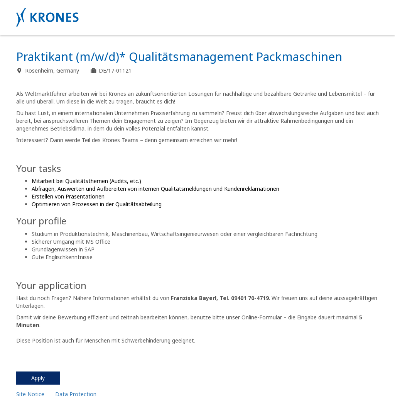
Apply (38, 378)
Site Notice (30, 394)
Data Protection (75, 394)
